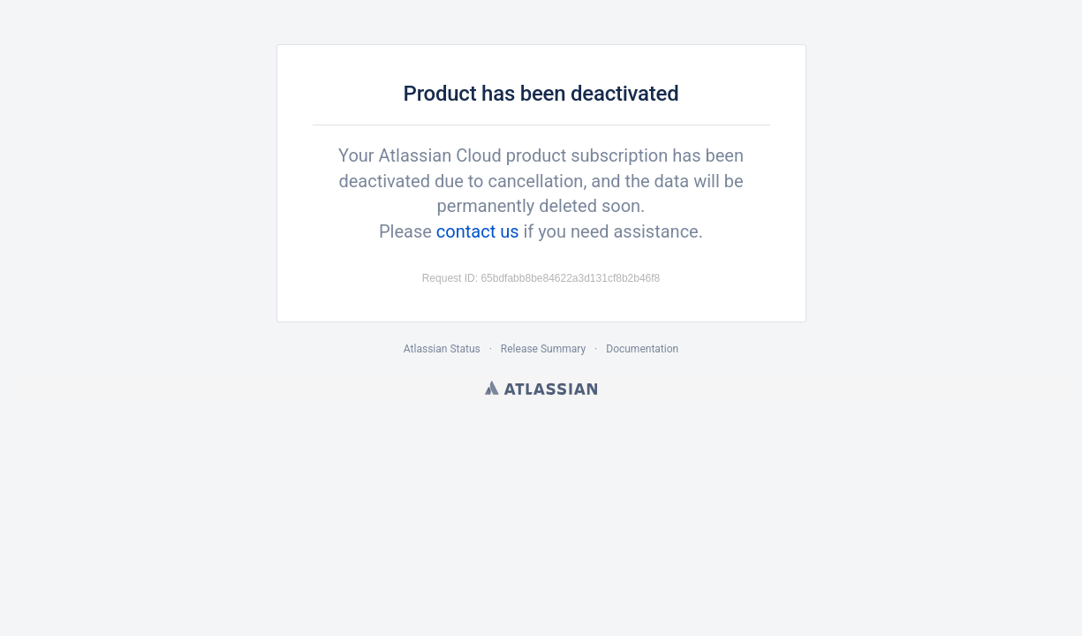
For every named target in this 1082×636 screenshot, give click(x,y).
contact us (477, 231)
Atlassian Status (442, 349)
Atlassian (541, 387)
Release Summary (543, 349)
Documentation (642, 349)
